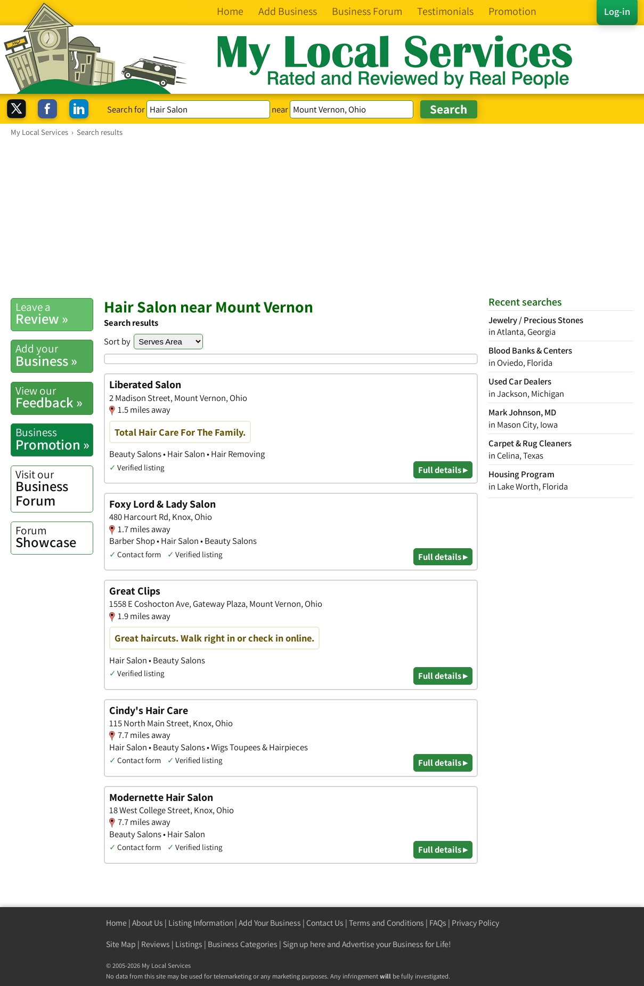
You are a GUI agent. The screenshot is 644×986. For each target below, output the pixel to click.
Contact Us (325, 923)
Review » (54, 313)
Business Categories (243, 944)
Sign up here (304, 944)
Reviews (155, 944)
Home (116, 923)
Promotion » (54, 438)
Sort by (117, 341)
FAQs (437, 923)
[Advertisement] (322, 217)
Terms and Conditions (386, 923)
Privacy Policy (475, 923)
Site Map (121, 944)
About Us (147, 923)
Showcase (54, 537)
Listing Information (200, 923)
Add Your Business (270, 923)
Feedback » (54, 397)
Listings (188, 944)
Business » (54, 355)
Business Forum (54, 488)
